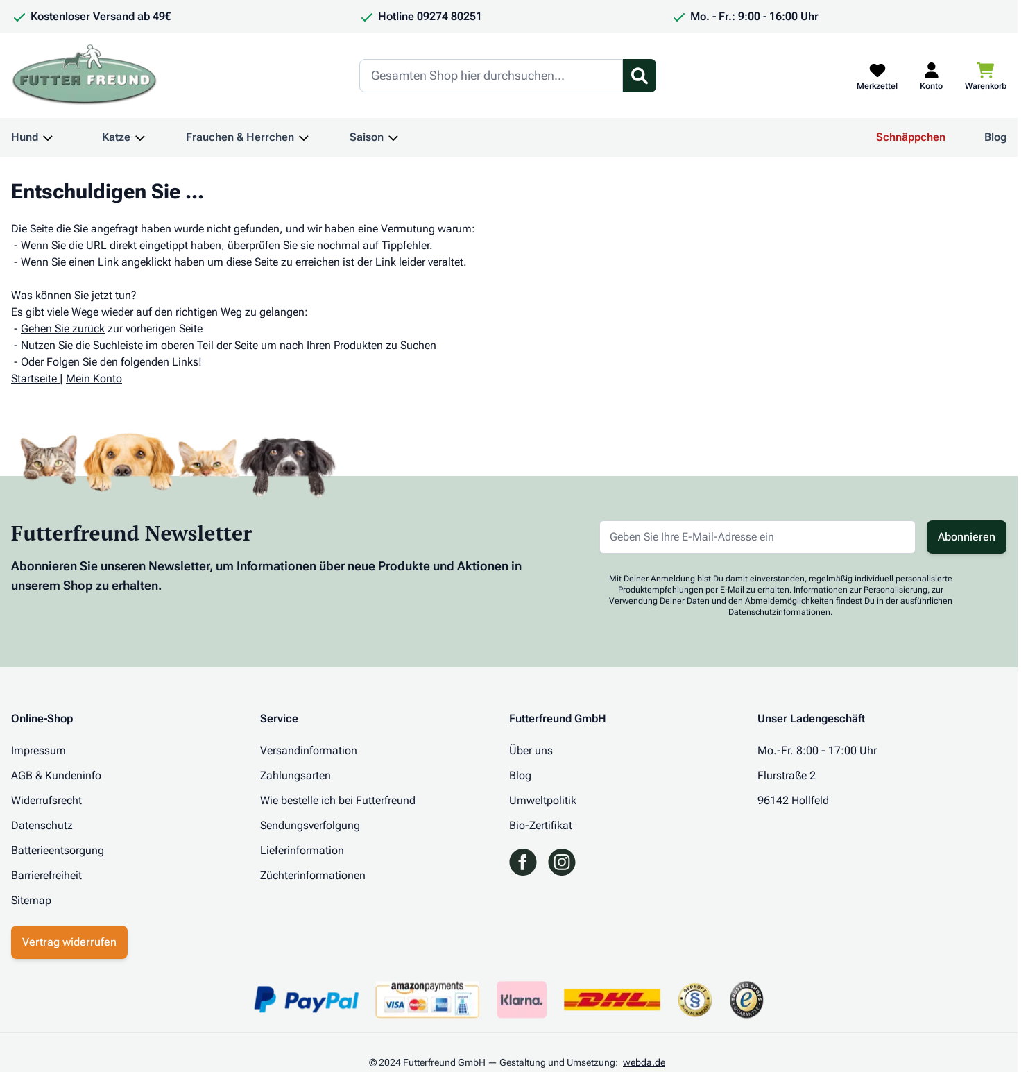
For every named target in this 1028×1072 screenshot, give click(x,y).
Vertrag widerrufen (69, 941)
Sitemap (31, 900)
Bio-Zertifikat (540, 825)
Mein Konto (94, 378)
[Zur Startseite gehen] (84, 75)
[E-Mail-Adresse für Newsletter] (757, 537)
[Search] (491, 75)
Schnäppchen (910, 137)
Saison (367, 137)
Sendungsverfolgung (310, 825)
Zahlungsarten (295, 775)
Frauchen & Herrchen (240, 137)
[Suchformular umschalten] (639, 75)
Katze (116, 137)
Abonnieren (966, 536)
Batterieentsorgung (57, 850)
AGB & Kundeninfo (56, 775)
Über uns (531, 750)
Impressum (38, 750)
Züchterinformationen (313, 875)
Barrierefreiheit (46, 875)
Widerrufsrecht (46, 800)
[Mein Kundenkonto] (931, 76)
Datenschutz (42, 825)
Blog (995, 137)
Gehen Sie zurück (63, 328)
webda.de (644, 1062)
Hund (24, 137)
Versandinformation (308, 750)
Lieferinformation (302, 850)
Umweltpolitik (542, 800)
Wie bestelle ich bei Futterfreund (338, 800)
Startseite (34, 378)
